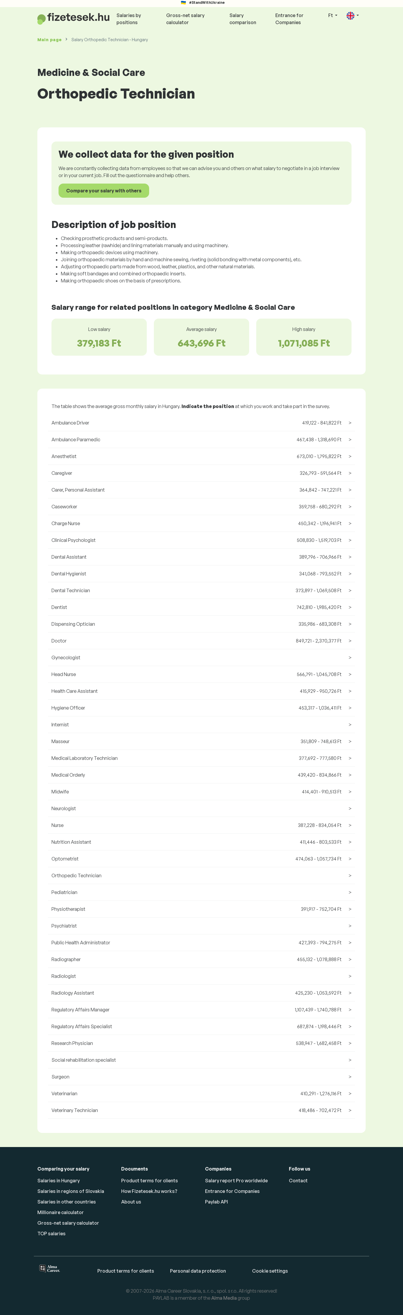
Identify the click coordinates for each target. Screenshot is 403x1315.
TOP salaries (51, 1233)
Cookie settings (270, 1271)
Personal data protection (198, 1271)
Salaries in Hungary (58, 1181)
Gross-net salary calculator (185, 18)
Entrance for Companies (289, 18)
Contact (298, 1181)
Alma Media (224, 1298)
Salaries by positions (128, 18)
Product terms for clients (149, 1181)
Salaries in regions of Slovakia (70, 1191)
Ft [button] (331, 15)
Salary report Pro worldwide (236, 1181)
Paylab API (216, 1202)
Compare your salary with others (103, 191)
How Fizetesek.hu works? (149, 1191)
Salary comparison (242, 18)
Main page (49, 39)
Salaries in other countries (66, 1202)
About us (131, 1202)
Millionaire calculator (60, 1212)
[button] (352, 15)
